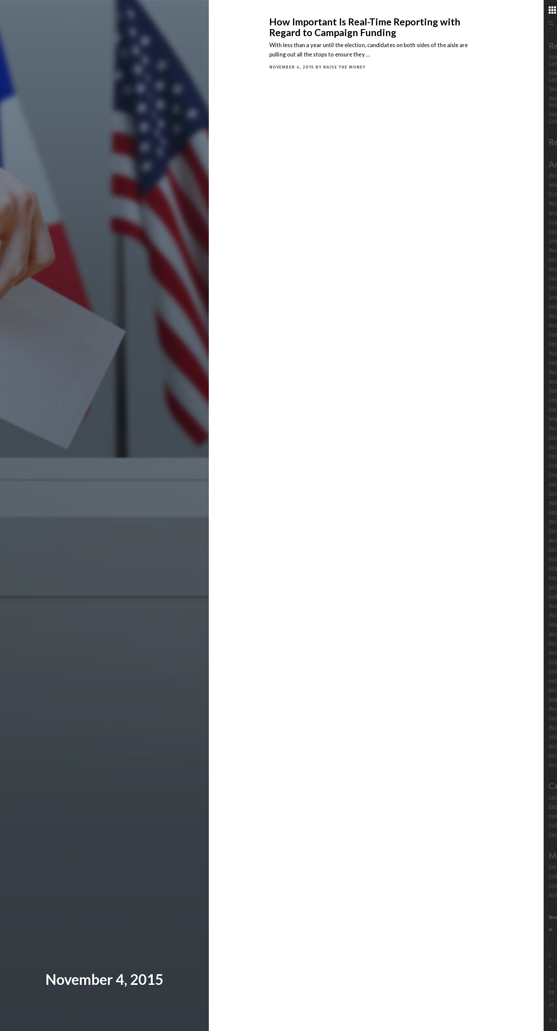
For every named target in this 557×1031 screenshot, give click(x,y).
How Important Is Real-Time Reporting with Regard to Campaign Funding (364, 27)
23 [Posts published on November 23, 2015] (551, 992)
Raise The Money (344, 67)
